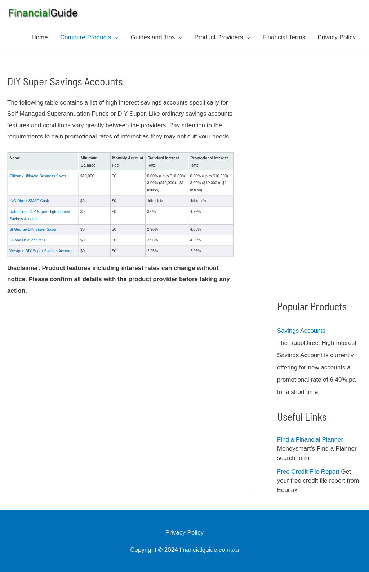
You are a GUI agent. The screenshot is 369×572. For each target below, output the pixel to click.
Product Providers (218, 37)
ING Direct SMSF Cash (29, 201)
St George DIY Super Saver (33, 229)
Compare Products (85, 37)
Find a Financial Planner (310, 439)
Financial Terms (283, 37)
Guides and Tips (152, 37)
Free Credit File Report (308, 471)
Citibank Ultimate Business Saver (37, 176)
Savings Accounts (301, 330)
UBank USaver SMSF (27, 240)
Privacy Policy (336, 37)
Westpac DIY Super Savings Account (40, 251)
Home (39, 37)
